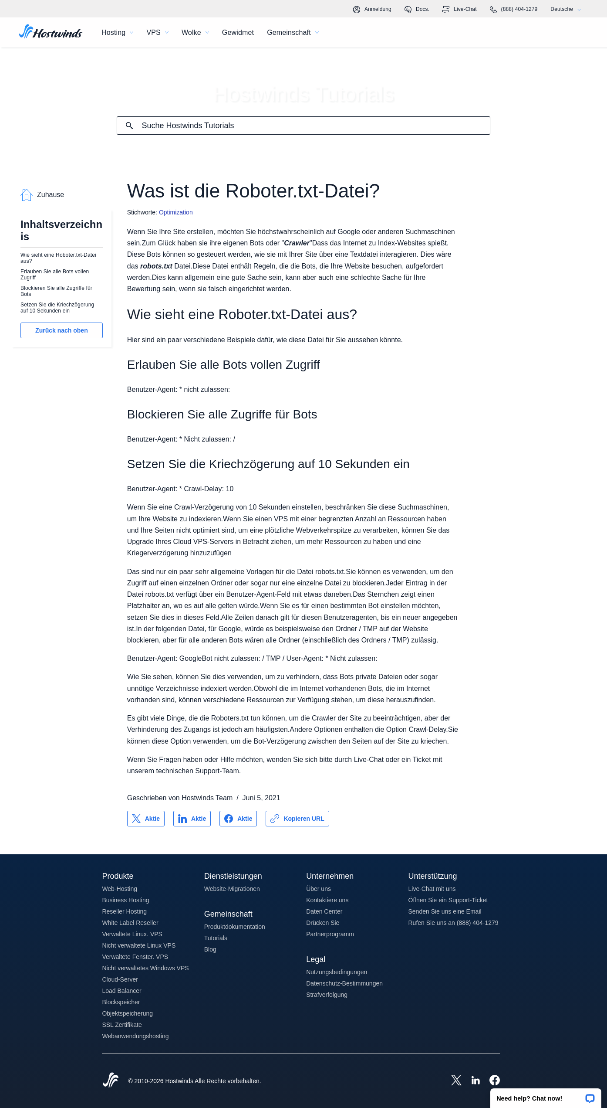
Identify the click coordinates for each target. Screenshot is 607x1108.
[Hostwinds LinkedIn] (471, 1081)
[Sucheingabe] (315, 126)
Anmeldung (372, 9)
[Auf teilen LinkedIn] (192, 818)
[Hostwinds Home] (110, 1081)
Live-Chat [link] (459, 9)
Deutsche (567, 9)
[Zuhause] (50, 32)
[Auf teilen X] (146, 818)
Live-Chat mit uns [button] (432, 888)
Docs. (417, 9)
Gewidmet (238, 32)
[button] (546, 1095)
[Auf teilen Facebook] (238, 818)
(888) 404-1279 (514, 9)
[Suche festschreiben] (129, 125)
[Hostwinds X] (452, 1081)
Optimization (176, 212)
